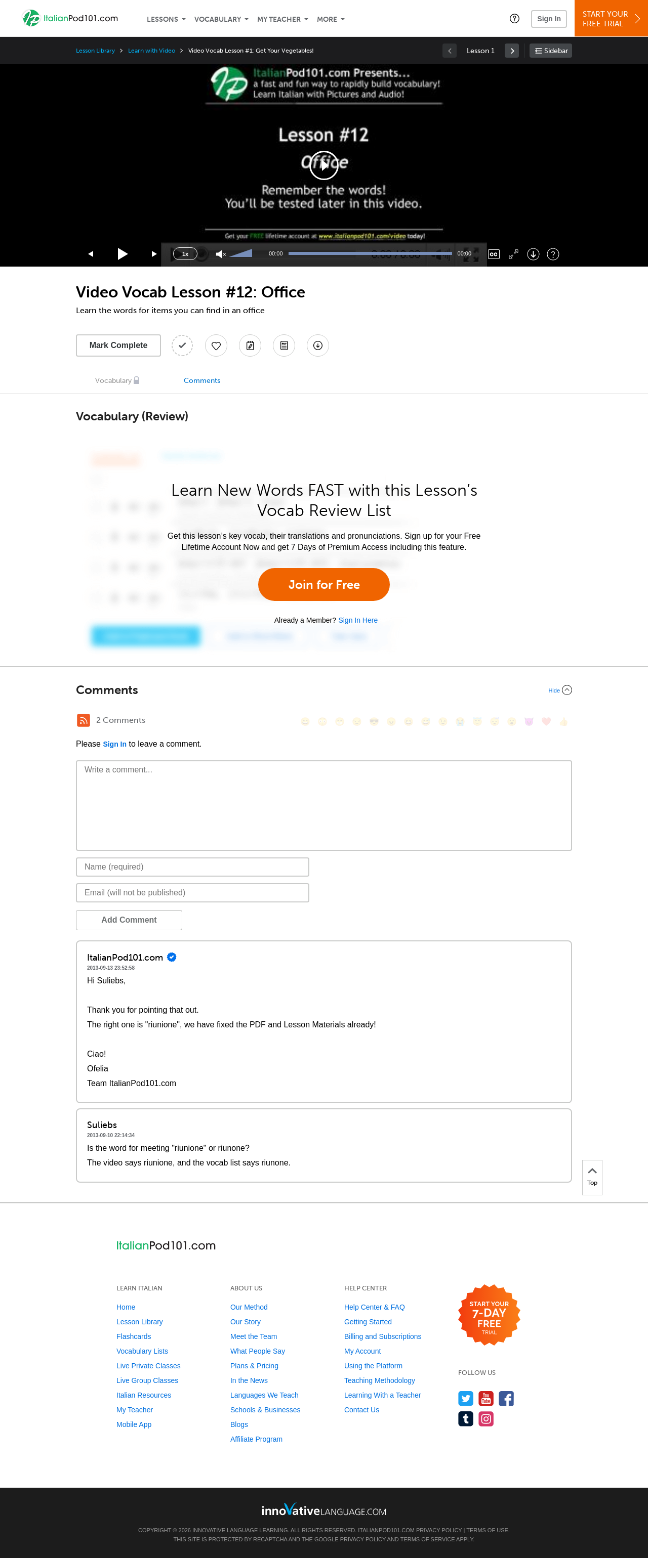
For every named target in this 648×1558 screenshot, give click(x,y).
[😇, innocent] (477, 721)
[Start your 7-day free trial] (489, 1315)
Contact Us (361, 1410)
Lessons (162, 19)
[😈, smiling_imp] (529, 721)
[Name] (192, 867)
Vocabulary (217, 19)
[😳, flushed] (322, 721)
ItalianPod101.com (386, 1530)
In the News (249, 1380)
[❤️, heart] (546, 721)
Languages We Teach (264, 1395)
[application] (324, 165)
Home (125, 1307)
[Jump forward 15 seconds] (155, 254)
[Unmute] (221, 254)
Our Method (249, 1307)
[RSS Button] (83, 720)
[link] (512, 51)
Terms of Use (487, 1530)
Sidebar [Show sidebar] (556, 51)
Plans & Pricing (254, 1366)
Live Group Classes (147, 1380)
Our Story (245, 1322)
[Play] (123, 254)
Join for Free (324, 584)
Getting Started (368, 1322)
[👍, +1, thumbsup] (563, 721)
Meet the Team (253, 1336)
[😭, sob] (460, 721)
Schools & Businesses (265, 1410)
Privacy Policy (439, 1530)
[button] (514, 18)
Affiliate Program (256, 1439)
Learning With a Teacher (382, 1395)
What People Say (257, 1351)
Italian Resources (143, 1395)
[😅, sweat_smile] (425, 721)
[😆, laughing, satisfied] (408, 721)
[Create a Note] (250, 345)
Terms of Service (427, 1539)
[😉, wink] (443, 721)
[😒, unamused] (357, 721)
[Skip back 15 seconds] (91, 254)
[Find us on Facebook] (506, 1398)
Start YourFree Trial (613, 19)
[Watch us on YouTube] (486, 1398)
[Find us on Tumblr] (466, 1418)
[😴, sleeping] (494, 721)
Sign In (549, 19)
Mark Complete (119, 345)
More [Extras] (327, 19)
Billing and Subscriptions (383, 1336)
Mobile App (133, 1424)
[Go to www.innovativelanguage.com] (324, 1509)
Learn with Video (151, 50)
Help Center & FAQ (374, 1307)
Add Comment (128, 920)
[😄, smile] (305, 721)
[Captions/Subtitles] (494, 254)
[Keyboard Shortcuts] (553, 254)
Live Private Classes (148, 1366)
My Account (362, 1351)
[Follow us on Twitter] (466, 1398)
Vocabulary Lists (142, 1351)
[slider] (242, 254)
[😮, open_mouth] (511, 721)
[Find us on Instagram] (486, 1418)
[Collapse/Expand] (324, 690)
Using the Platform (373, 1366)
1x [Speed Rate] (185, 254)
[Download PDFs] (284, 345)
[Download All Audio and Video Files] (318, 345)
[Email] (192, 892)
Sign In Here (358, 620)
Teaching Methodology (379, 1380)
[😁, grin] (339, 721)
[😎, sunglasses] (374, 721)
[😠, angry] (391, 721)
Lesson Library (95, 50)
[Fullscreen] (513, 254)
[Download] (533, 254)
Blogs (239, 1424)
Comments (202, 380)
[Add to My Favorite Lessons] (216, 345)
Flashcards (133, 1336)
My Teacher (279, 19)
